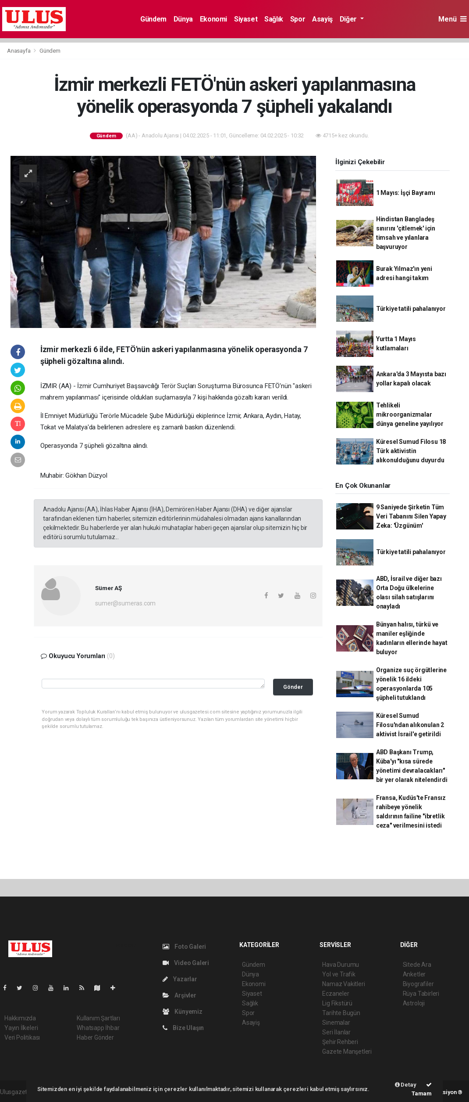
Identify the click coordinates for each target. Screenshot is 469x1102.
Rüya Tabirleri (421, 993)
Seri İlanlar (336, 1032)
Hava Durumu (340, 964)
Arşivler (179, 995)
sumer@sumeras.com (125, 603)
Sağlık (273, 19)
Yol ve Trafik (338, 974)
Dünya (183, 19)
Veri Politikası (22, 1037)
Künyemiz (183, 1011)
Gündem (153, 19)
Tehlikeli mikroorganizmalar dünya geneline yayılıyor (410, 414)
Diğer (349, 19)
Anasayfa (19, 50)
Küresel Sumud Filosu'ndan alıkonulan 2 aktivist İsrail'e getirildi (410, 725)
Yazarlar (180, 979)
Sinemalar (336, 1022)
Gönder (293, 687)
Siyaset (245, 19)
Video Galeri (186, 962)
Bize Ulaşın (183, 1027)
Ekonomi (213, 19)
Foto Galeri (184, 946)
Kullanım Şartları (98, 1018)
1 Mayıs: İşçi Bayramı (405, 192)
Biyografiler (418, 983)
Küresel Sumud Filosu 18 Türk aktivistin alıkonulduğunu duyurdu (411, 451)
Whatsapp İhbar (98, 1027)
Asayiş (322, 19)
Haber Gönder (95, 1037)
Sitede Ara (417, 964)
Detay (405, 1084)
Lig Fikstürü (337, 1003)
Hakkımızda (20, 1018)
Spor (297, 19)
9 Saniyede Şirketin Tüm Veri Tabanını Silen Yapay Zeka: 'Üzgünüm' (411, 516)
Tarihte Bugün (341, 1012)
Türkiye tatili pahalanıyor (411, 308)
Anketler (414, 974)
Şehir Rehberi (340, 1041)
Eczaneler (335, 993)
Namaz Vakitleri (343, 983)
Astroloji (414, 1003)
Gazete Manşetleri (347, 1051)
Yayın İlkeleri (21, 1027)
